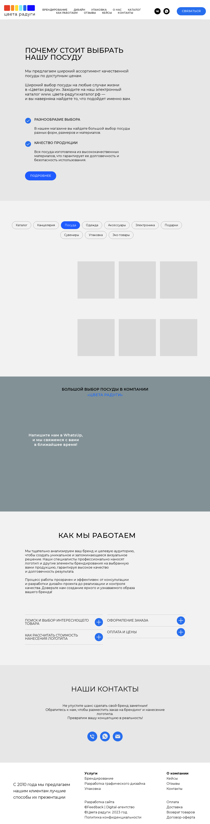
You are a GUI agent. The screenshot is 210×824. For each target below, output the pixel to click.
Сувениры (71, 235)
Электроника (145, 225)
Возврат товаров (181, 812)
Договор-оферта (181, 817)
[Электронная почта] (118, 736)
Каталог (134, 9)
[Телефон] (92, 736)
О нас (117, 9)
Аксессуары (117, 225)
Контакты (125, 12)
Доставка (175, 807)
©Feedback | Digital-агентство (109, 807)
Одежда (92, 225)
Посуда (70, 225)
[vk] (157, 11)
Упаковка (99, 9)
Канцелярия (46, 225)
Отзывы (90, 12)
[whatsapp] (166, 11)
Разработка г (95, 784)
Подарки (171, 225)
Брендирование (55, 9)
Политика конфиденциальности (113, 817)
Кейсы (107, 12)
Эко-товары (121, 235)
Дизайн (79, 9)
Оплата (173, 802)
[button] (191, 11)
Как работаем (67, 12)
